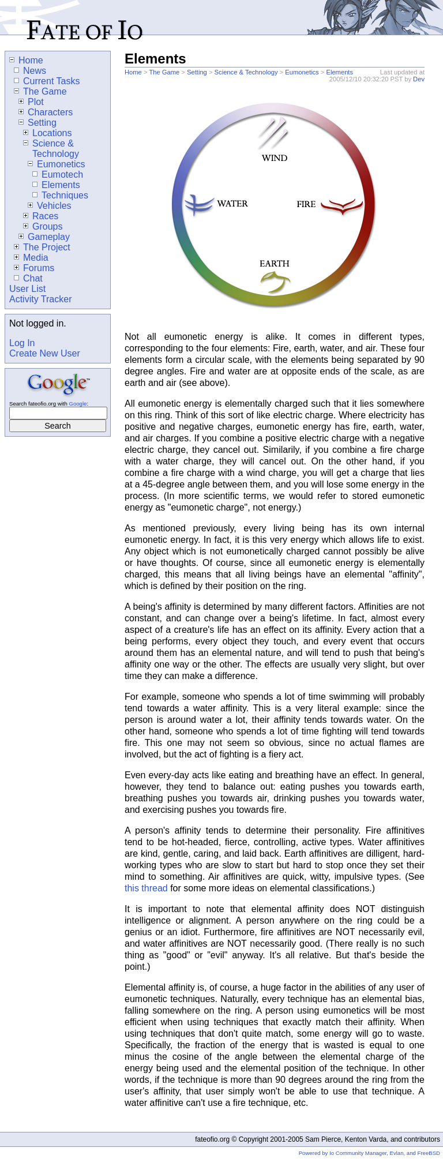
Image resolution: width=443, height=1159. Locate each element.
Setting (197, 72)
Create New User (44, 353)
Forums (34, 268)
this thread (146, 888)
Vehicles (50, 206)
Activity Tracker (40, 299)
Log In (22, 343)
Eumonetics (301, 72)
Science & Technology (246, 72)
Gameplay (44, 237)
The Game (164, 72)
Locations (47, 133)
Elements (339, 72)
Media (31, 257)
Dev (419, 79)
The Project (42, 247)
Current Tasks (47, 81)
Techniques (60, 195)
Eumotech (57, 174)
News (30, 71)
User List (27, 289)
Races (40, 216)
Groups (42, 226)
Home (133, 72)
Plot (31, 102)
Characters (45, 112)
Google (78, 403)
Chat (28, 278)
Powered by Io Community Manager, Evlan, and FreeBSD (369, 1153)
